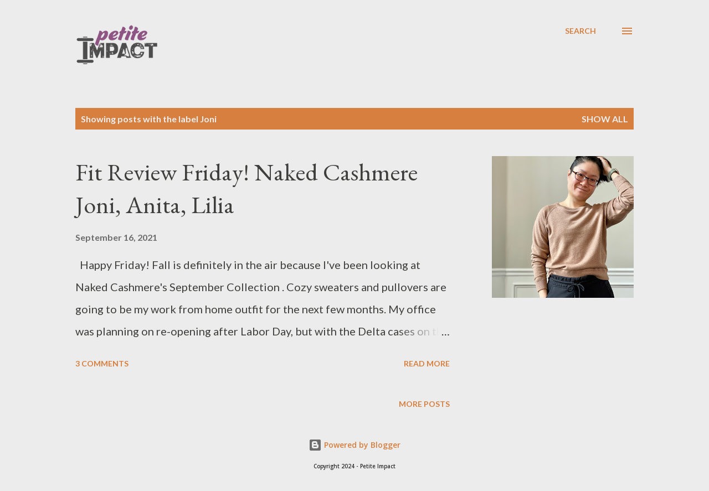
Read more (427, 363)
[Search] (580, 31)
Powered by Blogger (354, 445)
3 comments (102, 363)
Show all (605, 118)
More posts (424, 404)
